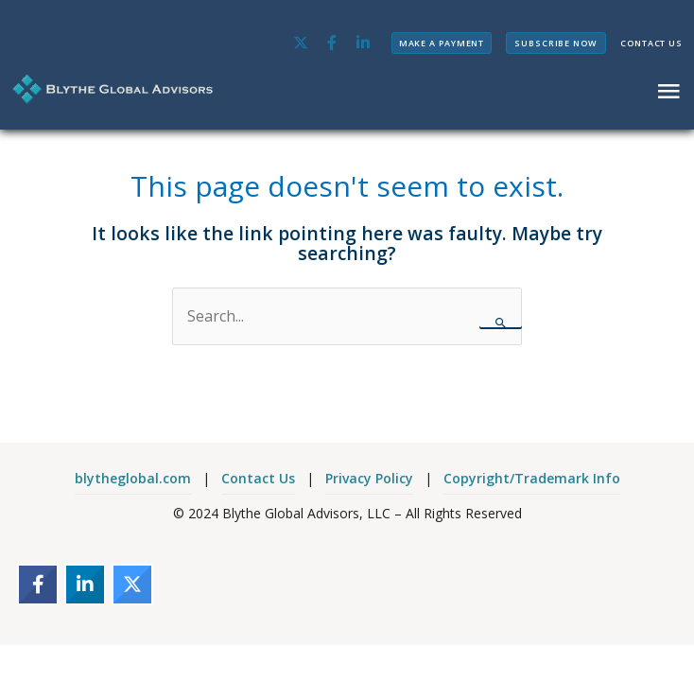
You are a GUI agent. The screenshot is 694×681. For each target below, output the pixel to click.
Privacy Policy (369, 478)
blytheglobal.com (133, 478)
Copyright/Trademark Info (531, 478)
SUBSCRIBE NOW (556, 43)
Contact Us (258, 478)
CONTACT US (651, 43)
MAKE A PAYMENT (442, 43)
